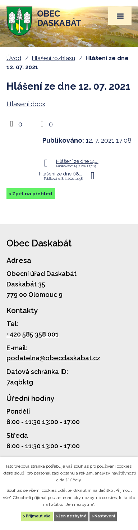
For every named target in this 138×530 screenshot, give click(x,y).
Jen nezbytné (73, 516)
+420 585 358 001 (32, 334)
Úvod (13, 58)
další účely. (71, 479)
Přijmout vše (38, 516)
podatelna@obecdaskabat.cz (53, 358)
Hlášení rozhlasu (53, 58)
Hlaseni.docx (25, 104)
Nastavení (105, 516)
